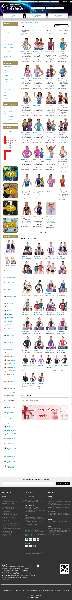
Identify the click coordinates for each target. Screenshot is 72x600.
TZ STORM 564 (37, 275)
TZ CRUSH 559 (11, 353)
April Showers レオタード (63, 159)
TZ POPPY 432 (11, 388)
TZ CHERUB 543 (11, 403)
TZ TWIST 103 (48, 331)
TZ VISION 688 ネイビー (33, 366)
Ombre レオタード (61, 78)
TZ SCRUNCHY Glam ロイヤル (11, 439)
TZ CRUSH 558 (11, 381)
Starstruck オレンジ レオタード (63, 188)
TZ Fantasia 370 (11, 363)
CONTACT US (58, 16)
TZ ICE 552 (9, 270)
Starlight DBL (37, 216)
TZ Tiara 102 (24, 350)
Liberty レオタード (37, 105)
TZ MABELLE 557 (10, 293)
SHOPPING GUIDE (35, 16)
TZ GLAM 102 (60, 293)
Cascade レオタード (62, 51)
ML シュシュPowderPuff (11, 430)
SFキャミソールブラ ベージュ (11, 422)
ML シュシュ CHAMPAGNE (11, 434)
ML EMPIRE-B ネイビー (11, 296)
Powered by (36, 597)
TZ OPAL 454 (10, 374)
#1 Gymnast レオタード (50, 187)
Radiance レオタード (37, 78)
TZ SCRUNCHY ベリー (11, 453)
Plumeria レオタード (25, 159)
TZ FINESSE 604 (13, 266)
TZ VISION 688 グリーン (25, 366)
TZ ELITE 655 (48, 365)
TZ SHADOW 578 (33, 383)
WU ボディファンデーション (11, 408)
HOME (13, 16)
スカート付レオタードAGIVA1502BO (11, 467)
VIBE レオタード (25, 216)
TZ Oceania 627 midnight (56, 366)
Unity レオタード (48, 78)
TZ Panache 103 (60, 331)
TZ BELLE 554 (24, 275)
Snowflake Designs (29, 22)
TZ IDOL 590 (59, 256)
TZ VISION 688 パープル (41, 366)
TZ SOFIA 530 (9, 285)
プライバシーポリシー (48, 590)
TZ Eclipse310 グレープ (41, 384)
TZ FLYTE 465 (60, 350)
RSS (64, 590)
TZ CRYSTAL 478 (25, 331)
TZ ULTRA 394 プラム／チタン (11, 278)
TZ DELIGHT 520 (7, 266)
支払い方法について (11, 590)
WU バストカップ (10, 426)
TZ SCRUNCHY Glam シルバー (11, 457)
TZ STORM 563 (37, 312)
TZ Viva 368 (36, 350)
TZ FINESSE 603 (48, 256)
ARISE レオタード (61, 105)
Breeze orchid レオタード (50, 51)
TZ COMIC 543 (11, 400)
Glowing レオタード (37, 132)
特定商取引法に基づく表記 (37, 590)
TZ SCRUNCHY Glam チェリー (11, 449)
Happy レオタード (49, 159)
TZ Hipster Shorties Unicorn (11, 413)
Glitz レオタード (11, 392)
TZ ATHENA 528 (60, 312)
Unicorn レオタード (25, 78)
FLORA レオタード (61, 132)
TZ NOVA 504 (48, 293)
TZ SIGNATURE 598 (37, 256)
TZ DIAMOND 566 (48, 312)
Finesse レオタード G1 (25, 105)
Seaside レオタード (25, 51)
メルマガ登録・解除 (35, 1)
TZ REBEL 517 (11, 370)
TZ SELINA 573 (48, 275)
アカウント (43, 1)
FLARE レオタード (49, 132)
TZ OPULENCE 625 (64, 366)
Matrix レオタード (24, 187)
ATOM (67, 590)
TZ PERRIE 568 (37, 293)
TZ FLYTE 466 (36, 331)
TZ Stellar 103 (9, 349)
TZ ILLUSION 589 (10, 307)
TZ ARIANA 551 (10, 317)
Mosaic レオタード (37, 159)
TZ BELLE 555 (24, 312)
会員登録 (50, 1)
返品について (28, 590)
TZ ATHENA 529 (10, 303)
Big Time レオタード (37, 187)
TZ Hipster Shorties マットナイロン (11, 418)
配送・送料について (20, 590)
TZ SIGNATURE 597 (25, 384)
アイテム (64, 1)
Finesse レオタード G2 (25, 132)
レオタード (36, 22)
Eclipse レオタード (49, 105)
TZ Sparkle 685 (48, 350)
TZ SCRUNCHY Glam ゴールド (11, 444)
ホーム (22, 22)
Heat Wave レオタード (37, 51)
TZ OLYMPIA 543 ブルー (11, 324)
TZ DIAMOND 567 (60, 275)
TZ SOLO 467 (10, 377)
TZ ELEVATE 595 (25, 256)
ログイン (56, 1)
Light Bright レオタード (50, 217)
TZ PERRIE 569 (25, 293)
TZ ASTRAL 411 (11, 360)
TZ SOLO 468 (10, 356)
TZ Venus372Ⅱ (11, 367)
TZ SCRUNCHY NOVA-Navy (11, 462)
